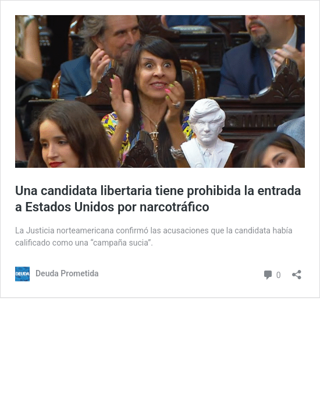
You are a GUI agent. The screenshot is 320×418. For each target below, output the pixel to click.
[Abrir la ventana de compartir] (297, 271)
